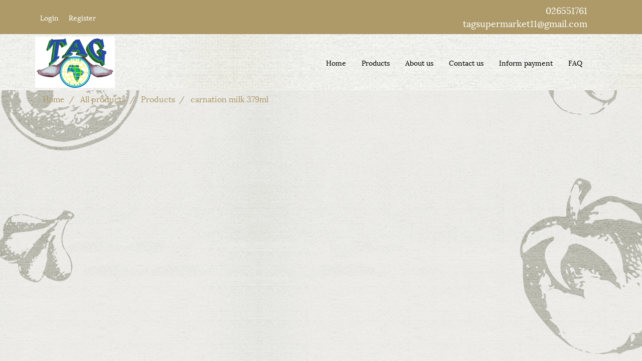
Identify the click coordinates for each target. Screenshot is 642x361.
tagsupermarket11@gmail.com (525, 23)
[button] (599, 62)
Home (336, 62)
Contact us (466, 62)
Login (49, 17)
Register (82, 17)
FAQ (575, 62)
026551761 (566, 10)
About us (419, 62)
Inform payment (526, 62)
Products (376, 62)
